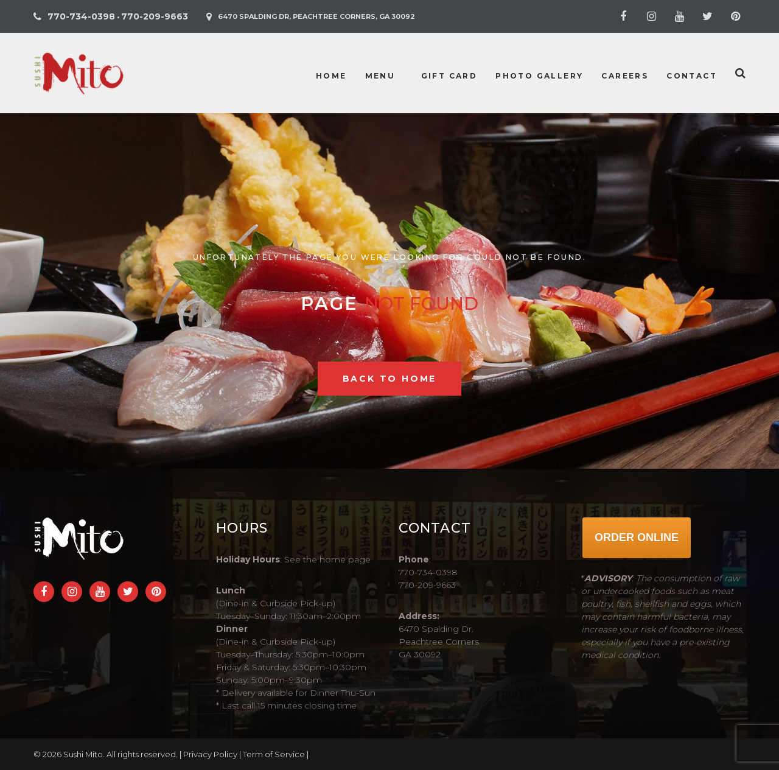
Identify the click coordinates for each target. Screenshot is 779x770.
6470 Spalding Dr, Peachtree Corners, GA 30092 (316, 16)
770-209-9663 (154, 16)
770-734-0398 (81, 16)
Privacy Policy (210, 754)
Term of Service (274, 754)
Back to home (390, 378)
